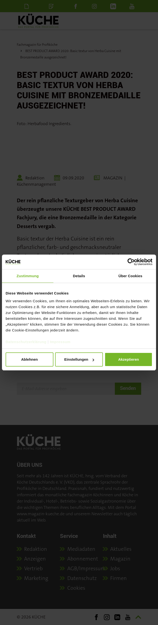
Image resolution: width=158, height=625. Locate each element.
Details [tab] (79, 276)
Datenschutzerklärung (26, 342)
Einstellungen (79, 359)
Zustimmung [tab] (28, 276)
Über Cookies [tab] (130, 276)
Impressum (60, 342)
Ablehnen (29, 359)
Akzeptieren (128, 359)
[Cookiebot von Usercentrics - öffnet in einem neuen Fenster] (131, 262)
